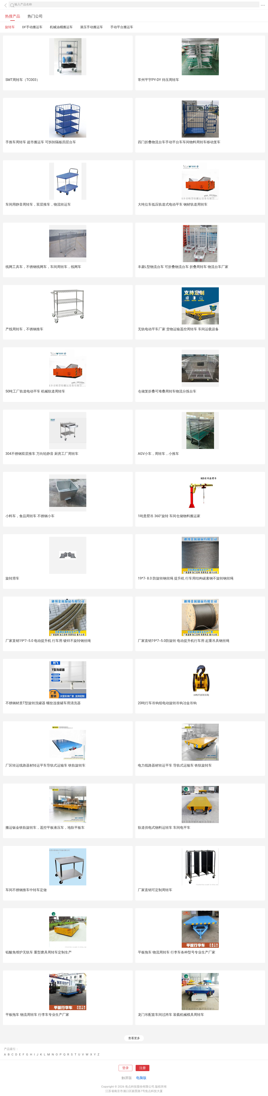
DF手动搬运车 (32, 27)
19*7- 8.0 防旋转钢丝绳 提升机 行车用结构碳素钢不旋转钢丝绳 (185, 578)
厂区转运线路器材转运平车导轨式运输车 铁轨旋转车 (45, 765)
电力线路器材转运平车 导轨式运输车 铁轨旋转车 (175, 765)
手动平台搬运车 (121, 27)
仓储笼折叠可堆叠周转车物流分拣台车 (167, 391)
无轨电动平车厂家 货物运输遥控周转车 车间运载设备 (178, 329)
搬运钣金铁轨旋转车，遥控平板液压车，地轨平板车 (45, 827)
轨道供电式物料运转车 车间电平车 (164, 827)
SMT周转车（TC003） (23, 80)
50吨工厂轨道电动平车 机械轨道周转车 (35, 391)
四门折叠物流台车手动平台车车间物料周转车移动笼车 (179, 142)
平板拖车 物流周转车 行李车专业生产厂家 (37, 1015)
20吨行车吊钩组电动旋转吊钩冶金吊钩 (167, 703)
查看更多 (134, 1038)
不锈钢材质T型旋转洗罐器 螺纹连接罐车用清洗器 (43, 703)
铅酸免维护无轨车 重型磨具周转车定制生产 (39, 952)
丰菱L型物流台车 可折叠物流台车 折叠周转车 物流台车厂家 (183, 267)
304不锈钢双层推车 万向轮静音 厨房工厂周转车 (42, 454)
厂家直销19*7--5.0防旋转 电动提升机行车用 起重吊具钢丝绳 (183, 641)
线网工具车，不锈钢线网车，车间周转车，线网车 (43, 267)
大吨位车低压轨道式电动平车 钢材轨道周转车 (172, 204)
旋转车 (10, 27)
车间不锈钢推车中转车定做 (26, 890)
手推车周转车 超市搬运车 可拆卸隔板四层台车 (41, 142)
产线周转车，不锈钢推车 (24, 329)
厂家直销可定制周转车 (155, 890)
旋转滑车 (12, 578)
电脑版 (141, 1078)
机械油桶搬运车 (61, 27)
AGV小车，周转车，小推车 (158, 454)
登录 (125, 1068)
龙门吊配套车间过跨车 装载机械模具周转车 (171, 1015)
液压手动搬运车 (91, 27)
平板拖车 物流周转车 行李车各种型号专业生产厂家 (176, 952)
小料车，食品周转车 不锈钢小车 (30, 516)
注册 (142, 1068)
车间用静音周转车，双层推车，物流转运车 (38, 204)
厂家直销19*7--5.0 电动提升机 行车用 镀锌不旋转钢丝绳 (48, 641)
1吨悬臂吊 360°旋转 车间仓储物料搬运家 (169, 516)
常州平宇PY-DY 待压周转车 (158, 80)
